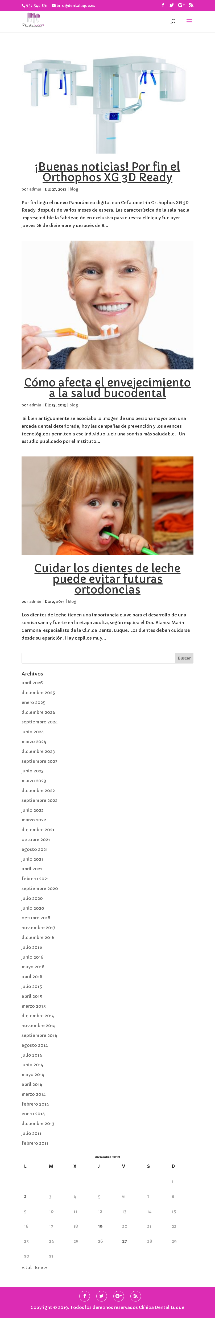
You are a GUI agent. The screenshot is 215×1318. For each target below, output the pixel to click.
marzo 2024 (34, 741)
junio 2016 (32, 957)
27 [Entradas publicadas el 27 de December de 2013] (124, 1241)
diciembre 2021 (38, 829)
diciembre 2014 (38, 1015)
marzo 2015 (34, 1006)
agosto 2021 (35, 849)
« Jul (27, 1267)
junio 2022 (33, 810)
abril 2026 (32, 682)
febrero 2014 (35, 1104)
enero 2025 (34, 702)
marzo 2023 (34, 780)
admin (35, 189)
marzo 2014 (34, 1094)
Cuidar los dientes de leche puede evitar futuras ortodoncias (107, 579)
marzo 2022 (34, 819)
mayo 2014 (33, 1074)
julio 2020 (32, 898)
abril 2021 (32, 868)
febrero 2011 (35, 1143)
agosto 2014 (35, 1045)
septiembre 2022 (39, 800)
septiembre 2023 (39, 761)
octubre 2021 (36, 839)
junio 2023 (33, 770)
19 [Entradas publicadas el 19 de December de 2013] (100, 1226)
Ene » (41, 1267)
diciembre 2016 (38, 937)
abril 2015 (32, 996)
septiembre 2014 (39, 1035)
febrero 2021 (35, 878)
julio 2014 (32, 1055)
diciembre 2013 (38, 1123)
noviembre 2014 (39, 1025)
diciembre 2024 (38, 712)
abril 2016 (32, 976)
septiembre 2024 (40, 721)
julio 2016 (32, 947)
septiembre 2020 (40, 888)
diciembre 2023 (38, 751)
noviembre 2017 (38, 927)
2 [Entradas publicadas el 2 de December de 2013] (25, 1196)
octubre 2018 (36, 917)
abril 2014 (32, 1084)
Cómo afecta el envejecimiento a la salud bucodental (107, 388)
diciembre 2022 (38, 790)
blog (74, 189)
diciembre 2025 (38, 692)
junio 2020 (33, 908)
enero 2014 (33, 1113)
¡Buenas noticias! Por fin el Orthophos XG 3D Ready (107, 172)
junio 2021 (32, 859)
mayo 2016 (33, 966)
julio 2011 (31, 1133)
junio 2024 (33, 731)
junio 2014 (32, 1064)
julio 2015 (32, 986)
